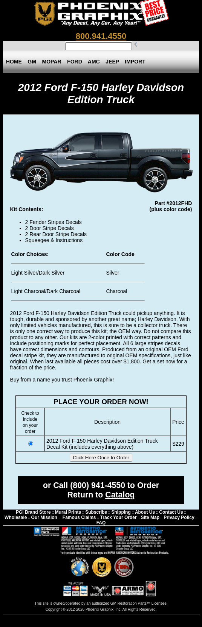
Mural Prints (68, 512)
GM (32, 62)
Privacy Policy (179, 517)
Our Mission (44, 517)
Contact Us (171, 512)
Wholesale (16, 517)
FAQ (101, 522)
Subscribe (96, 512)
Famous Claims (79, 517)
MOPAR (51, 62)
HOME (14, 62)
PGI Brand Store (33, 512)
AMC (94, 62)
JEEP (112, 62)
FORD (74, 62)
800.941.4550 (101, 36)
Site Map (150, 517)
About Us (145, 512)
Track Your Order (118, 517)
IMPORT (135, 62)
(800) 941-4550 (97, 485)
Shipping (120, 512)
